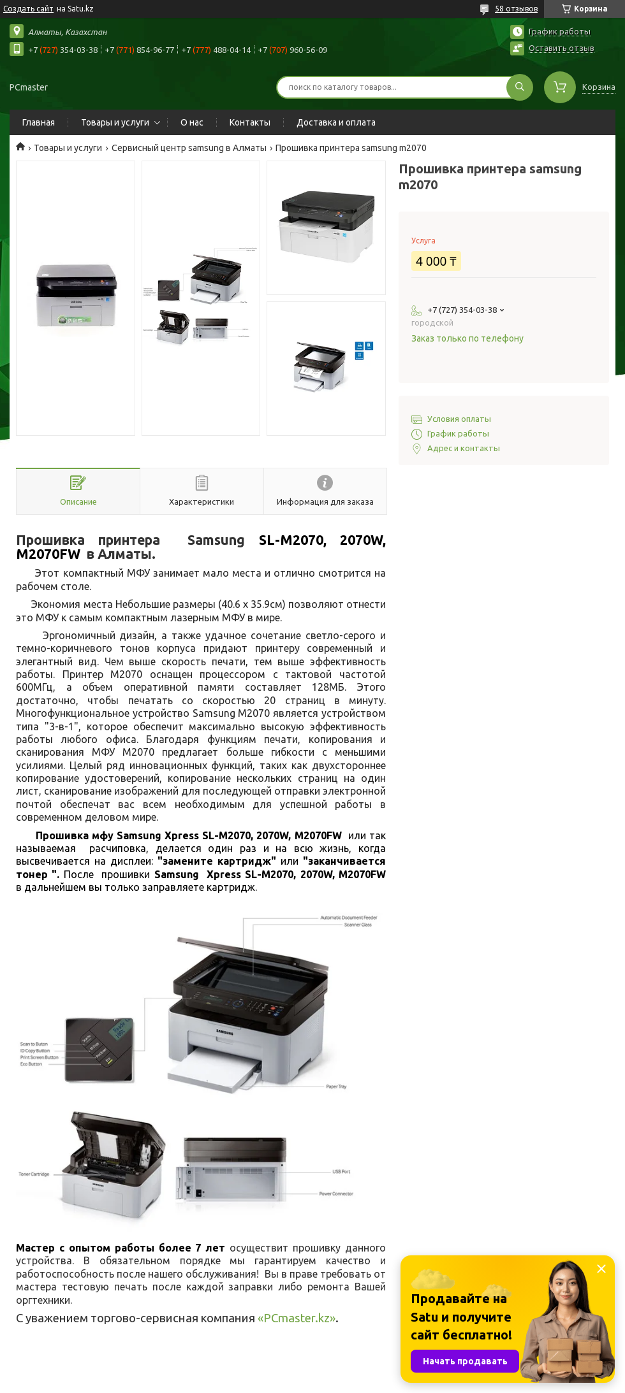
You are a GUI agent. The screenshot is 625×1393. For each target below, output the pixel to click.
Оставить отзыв (561, 47)
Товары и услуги (115, 122)
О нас (191, 122)
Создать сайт (28, 8)
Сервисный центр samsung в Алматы (189, 148)
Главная (38, 122)
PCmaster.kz (296, 1318)
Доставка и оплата (336, 122)
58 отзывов (516, 8)
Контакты (250, 122)
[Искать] (519, 87)
